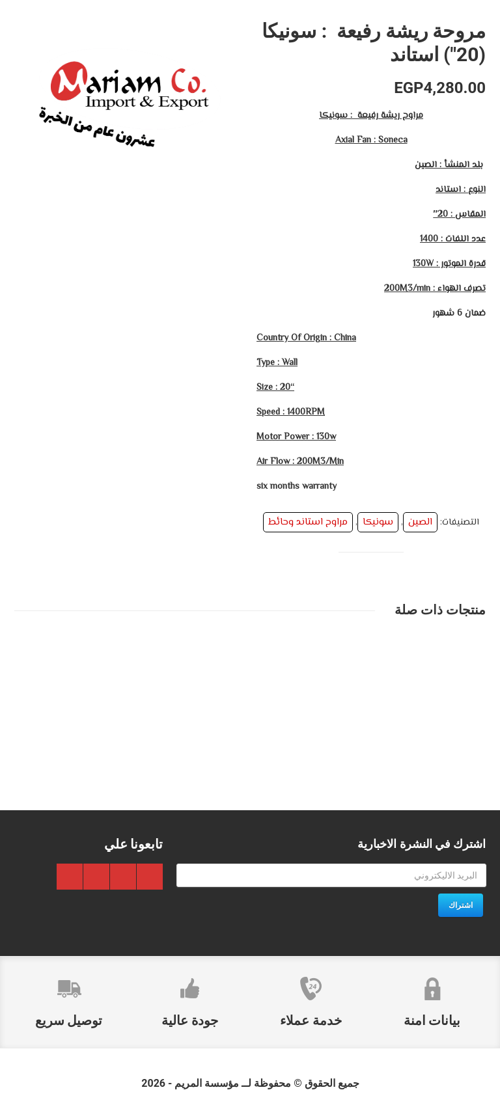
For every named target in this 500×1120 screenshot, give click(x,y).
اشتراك (461, 905)
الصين (420, 522)
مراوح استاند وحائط (308, 522)
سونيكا (378, 522)
